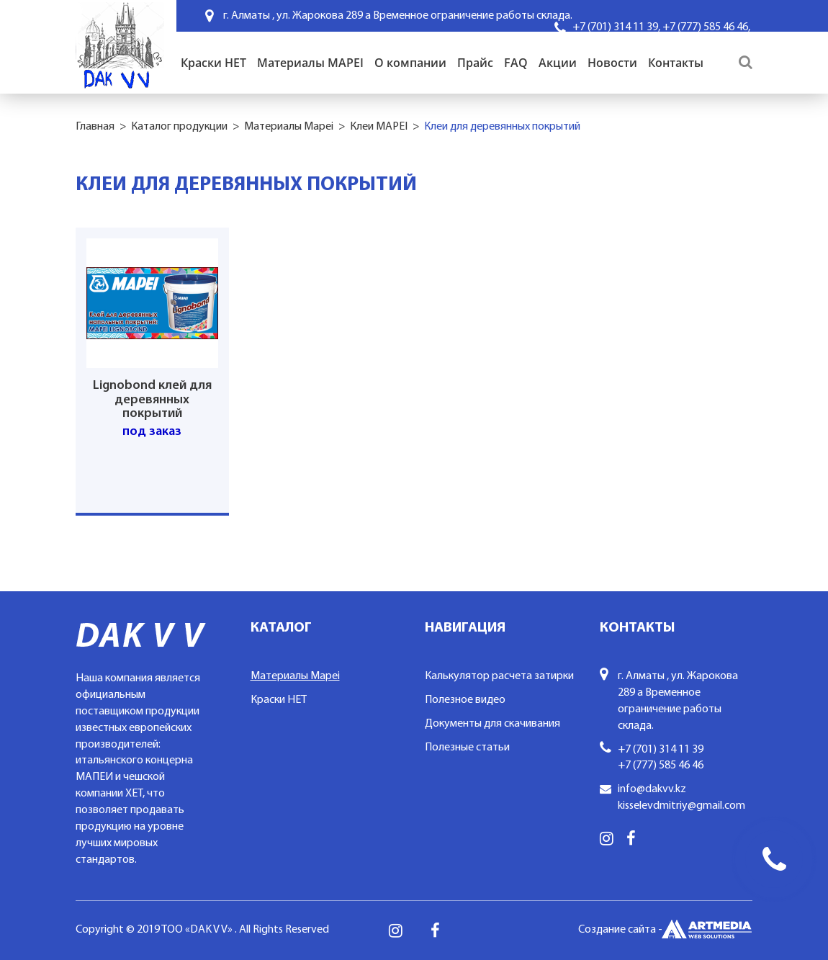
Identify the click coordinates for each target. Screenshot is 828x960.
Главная (95, 127)
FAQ (516, 63)
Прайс (475, 63)
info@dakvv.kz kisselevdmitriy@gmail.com (681, 798)
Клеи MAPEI (379, 127)
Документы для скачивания (492, 724)
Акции (558, 63)
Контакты (675, 63)
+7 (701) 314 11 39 (660, 749)
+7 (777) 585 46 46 (660, 765)
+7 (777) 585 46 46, (706, 27)
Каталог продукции (179, 127)
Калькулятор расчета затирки (499, 676)
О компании (410, 63)
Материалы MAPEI (310, 63)
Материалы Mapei (288, 127)
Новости (612, 63)
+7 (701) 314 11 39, (616, 27)
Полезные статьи (467, 747)
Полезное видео (465, 700)
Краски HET (213, 63)
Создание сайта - (665, 930)
